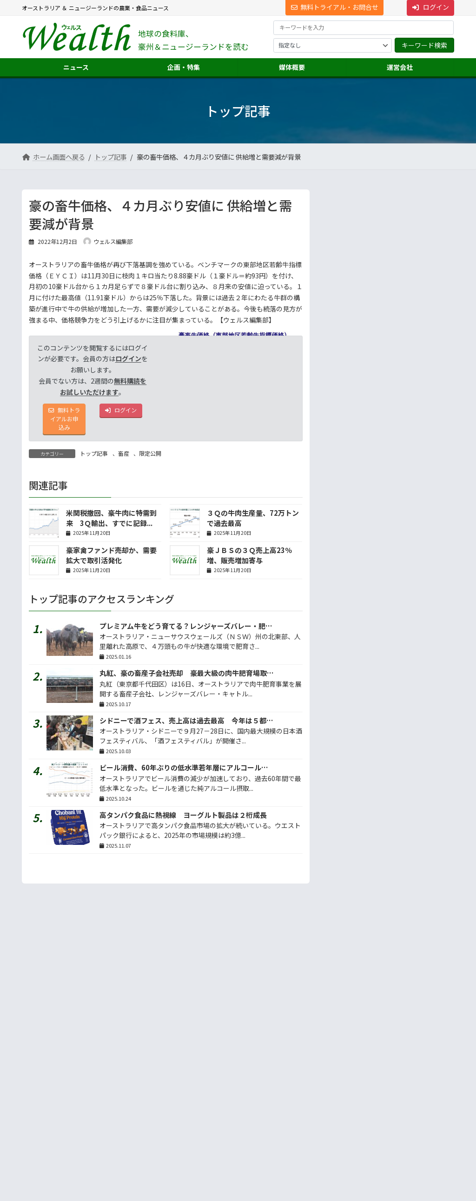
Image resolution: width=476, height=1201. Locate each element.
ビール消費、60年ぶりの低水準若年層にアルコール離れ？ (190, 772)
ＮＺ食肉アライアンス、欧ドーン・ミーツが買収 (408, 364)
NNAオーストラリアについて (366, 1134)
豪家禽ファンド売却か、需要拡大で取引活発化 (111, 560)
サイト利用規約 (50, 1014)
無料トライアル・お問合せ (334, 7)
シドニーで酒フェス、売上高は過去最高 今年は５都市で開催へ (200, 725)
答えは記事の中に (415, 635)
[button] (89, 1073)
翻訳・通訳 (344, 1101)
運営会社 (336, 1050)
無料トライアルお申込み (64, 421)
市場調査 (342, 1067)
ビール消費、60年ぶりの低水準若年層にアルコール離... (409, 293)
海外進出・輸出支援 (356, 1084)
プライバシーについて (115, 1014)
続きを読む (423, 516)
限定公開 (150, 458)
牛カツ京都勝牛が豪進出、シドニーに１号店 (408, 258)
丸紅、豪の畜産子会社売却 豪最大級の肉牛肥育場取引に (190, 678)
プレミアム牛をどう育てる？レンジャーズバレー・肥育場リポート (203, 631)
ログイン (128, 358)
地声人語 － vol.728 (357, 433)
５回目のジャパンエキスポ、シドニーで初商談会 (408, 223)
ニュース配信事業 (353, 1117)
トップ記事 (94, 458)
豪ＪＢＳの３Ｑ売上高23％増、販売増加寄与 (249, 560)
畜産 (123, 458)
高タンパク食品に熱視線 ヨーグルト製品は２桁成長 (183, 820)
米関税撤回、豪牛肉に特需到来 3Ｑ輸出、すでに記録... (111, 523)
